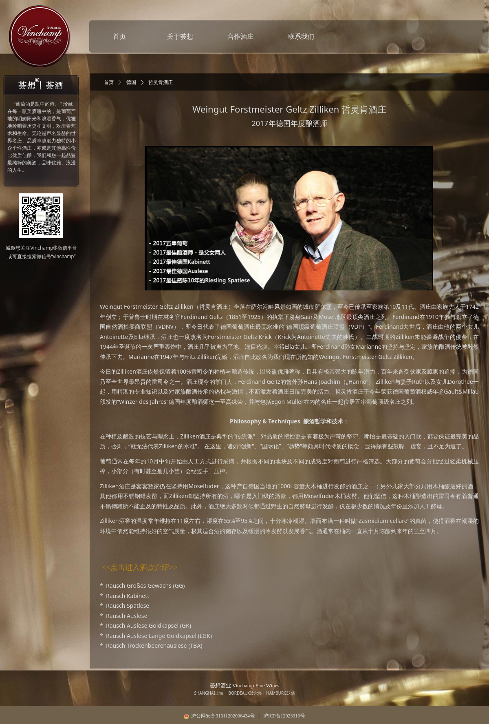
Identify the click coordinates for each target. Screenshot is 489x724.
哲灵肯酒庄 (160, 82)
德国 (131, 82)
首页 (109, 82)
